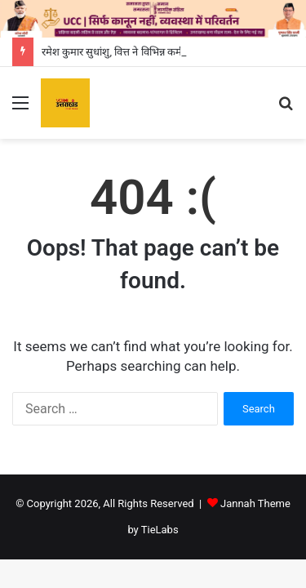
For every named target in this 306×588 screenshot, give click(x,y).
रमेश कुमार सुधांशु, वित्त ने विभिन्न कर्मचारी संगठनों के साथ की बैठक (168, 52)
